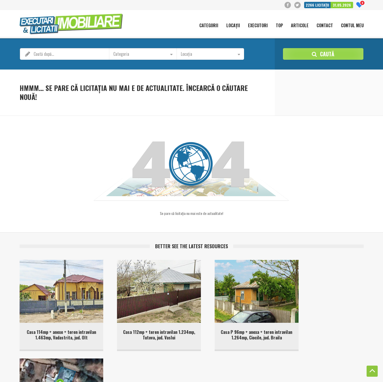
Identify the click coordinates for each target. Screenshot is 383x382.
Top (279, 26)
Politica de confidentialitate (328, 368)
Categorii (208, 26)
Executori (258, 26)
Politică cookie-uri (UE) (289, 368)
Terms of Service (122, 374)
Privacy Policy (98, 374)
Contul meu (352, 26)
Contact (325, 26)
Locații (233, 26)
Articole (300, 26)
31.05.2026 (342, 5)
